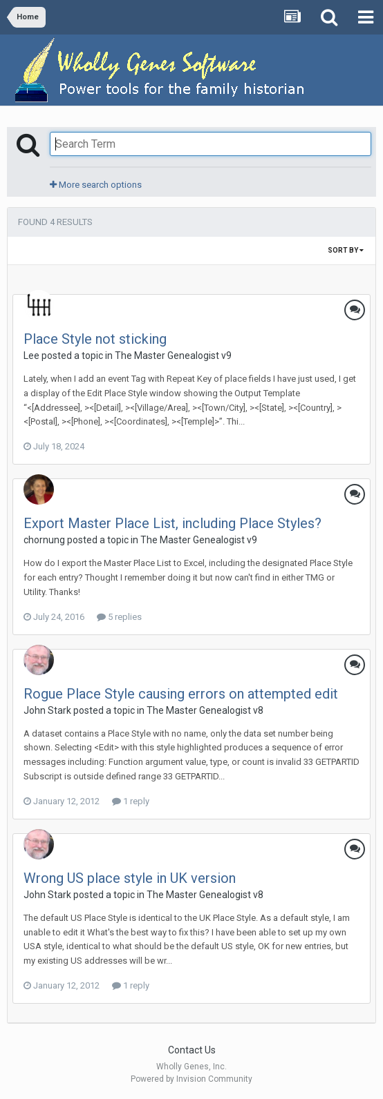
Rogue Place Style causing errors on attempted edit (181, 693)
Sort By (346, 250)
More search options (96, 184)
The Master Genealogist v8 (205, 710)
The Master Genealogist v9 (173, 355)
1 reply (130, 801)
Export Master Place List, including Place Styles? (172, 523)
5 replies (119, 617)
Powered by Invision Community (191, 1079)
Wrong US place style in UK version (130, 878)
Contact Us (192, 1050)
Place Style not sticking (95, 339)
